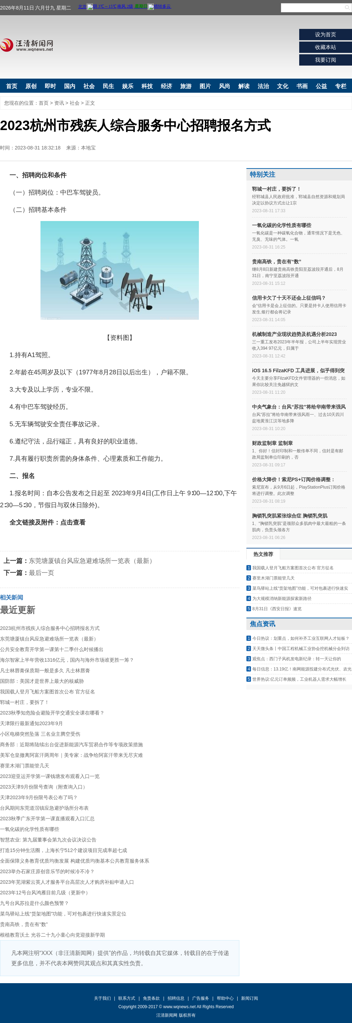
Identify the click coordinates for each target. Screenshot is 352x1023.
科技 (147, 86)
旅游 (185, 86)
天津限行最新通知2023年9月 (31, 723)
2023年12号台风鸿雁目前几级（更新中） (45, 892)
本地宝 (88, 148)
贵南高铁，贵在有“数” (24, 924)
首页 (11, 86)
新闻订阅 (249, 998)
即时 (50, 86)
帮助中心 (225, 998)
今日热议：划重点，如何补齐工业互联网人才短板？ (301, 638)
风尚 (224, 86)
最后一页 (41, 572)
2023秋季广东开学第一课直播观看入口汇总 (47, 818)
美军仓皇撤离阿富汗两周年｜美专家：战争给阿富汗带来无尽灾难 (71, 755)
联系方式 (126, 998)
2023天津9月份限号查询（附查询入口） (44, 787)
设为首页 (325, 34)
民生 (108, 86)
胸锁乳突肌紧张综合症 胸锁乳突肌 (289, 516)
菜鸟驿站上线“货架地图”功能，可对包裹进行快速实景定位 (63, 914)
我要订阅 (325, 60)
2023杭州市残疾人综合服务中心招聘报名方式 (50, 628)
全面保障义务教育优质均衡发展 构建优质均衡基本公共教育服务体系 (74, 861)
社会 (89, 86)
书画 (302, 86)
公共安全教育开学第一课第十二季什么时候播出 (51, 649)
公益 (321, 86)
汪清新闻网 (26, 45)
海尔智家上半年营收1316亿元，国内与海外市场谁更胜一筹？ (67, 660)
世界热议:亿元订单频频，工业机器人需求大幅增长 (299, 679)
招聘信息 (176, 998)
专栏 (340, 86)
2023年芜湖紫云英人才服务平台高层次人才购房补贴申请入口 (67, 882)
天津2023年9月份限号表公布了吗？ (39, 797)
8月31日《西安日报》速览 (277, 608)
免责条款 (151, 998)
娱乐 (127, 86)
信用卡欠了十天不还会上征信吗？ (289, 298)
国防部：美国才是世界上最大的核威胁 (42, 681)
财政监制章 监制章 (272, 443)
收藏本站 (325, 47)
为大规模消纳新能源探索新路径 (282, 598)
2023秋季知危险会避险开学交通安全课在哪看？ (52, 713)
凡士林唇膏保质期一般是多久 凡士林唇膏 (45, 670)
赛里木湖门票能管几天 (24, 765)
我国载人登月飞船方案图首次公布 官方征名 (47, 691)
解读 (244, 86)
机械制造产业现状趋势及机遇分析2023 (294, 334)
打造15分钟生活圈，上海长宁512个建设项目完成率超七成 (63, 850)
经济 (166, 86)
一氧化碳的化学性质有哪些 (29, 829)
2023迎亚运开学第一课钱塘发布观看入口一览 (50, 776)
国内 (69, 86)
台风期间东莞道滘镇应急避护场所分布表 (44, 808)
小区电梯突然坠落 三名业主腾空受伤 (40, 734)
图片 (205, 86)
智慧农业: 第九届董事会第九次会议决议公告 (48, 840)
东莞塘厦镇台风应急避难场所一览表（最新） (92, 560)
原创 (31, 86)
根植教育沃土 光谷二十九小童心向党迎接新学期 (52, 935)
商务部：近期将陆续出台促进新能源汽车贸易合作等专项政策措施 (71, 744)
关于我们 (102, 998)
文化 (282, 86)
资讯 (59, 103)
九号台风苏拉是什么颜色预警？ (34, 903)
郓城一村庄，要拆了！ (24, 702)
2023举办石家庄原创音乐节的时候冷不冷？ (47, 871)
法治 (263, 86)
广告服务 (200, 998)
